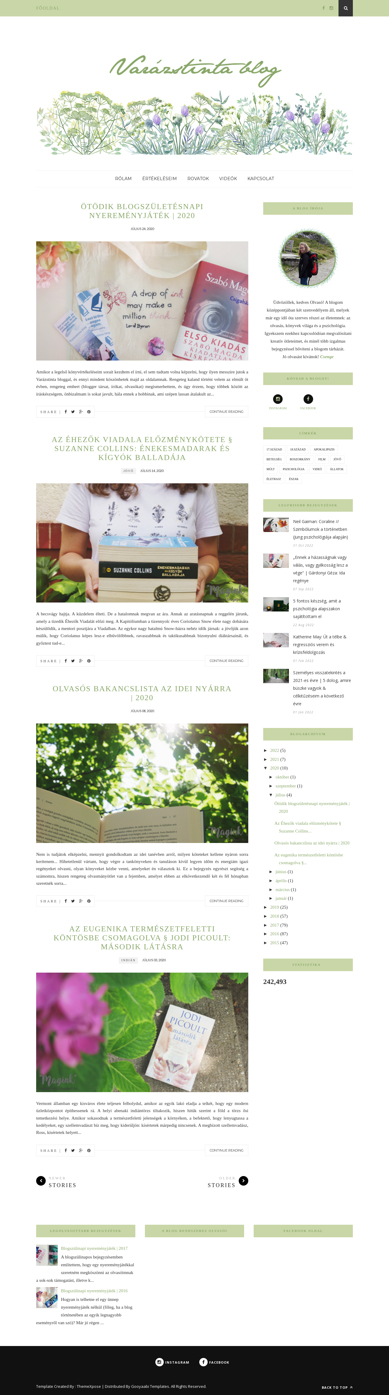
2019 (274, 907)
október (282, 777)
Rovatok (198, 178)
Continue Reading (226, 412)
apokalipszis (324, 449)
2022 (274, 750)
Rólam (123, 178)
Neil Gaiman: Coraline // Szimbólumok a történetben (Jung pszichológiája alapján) (320, 529)
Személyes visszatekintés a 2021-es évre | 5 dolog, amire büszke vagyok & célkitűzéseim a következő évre (322, 688)
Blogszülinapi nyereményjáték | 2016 (94, 1290)
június (281, 871)
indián (128, 960)
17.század (274, 449)
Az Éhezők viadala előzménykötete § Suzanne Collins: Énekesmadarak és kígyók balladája (142, 448)
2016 (274, 933)
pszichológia (293, 469)
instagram (278, 402)
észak (293, 479)
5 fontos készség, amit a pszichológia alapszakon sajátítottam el (317, 608)
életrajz (274, 479)
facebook (308, 402)
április (281, 880)
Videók (228, 178)
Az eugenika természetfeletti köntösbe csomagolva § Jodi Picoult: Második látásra (142, 938)
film (321, 459)
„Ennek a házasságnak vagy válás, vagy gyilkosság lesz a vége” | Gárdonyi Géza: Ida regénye (320, 568)
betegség (274, 459)
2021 (274, 759)
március (282, 889)
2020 (274, 768)
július (280, 794)
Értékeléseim (159, 178)
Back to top (337, 1387)
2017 (274, 925)
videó (317, 469)
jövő (128, 471)
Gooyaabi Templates (150, 1386)
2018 (274, 916)
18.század (298, 449)
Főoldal (48, 8)
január (281, 898)
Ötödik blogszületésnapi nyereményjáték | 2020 (142, 211)
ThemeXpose (89, 1386)
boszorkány (300, 459)
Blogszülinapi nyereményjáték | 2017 (94, 1248)
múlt (271, 469)
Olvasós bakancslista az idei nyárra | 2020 (142, 693)
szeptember (285, 786)
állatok (337, 469)
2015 (274, 942)
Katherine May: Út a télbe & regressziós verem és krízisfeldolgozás (320, 644)
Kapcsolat (260, 178)
